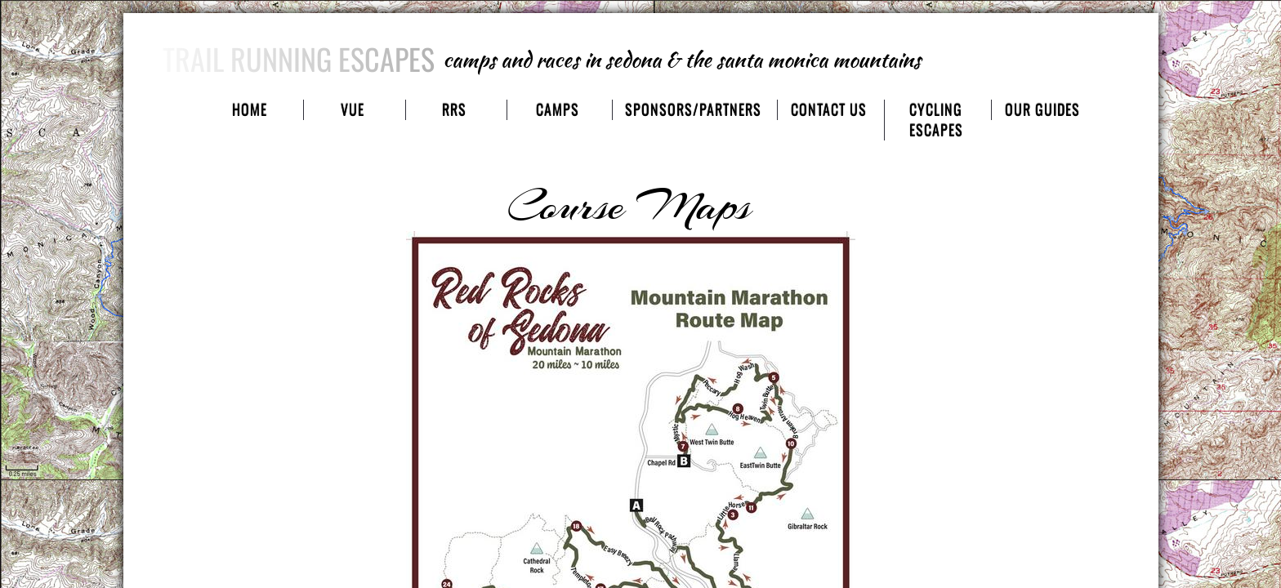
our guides (1042, 110)
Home (249, 110)
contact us (829, 110)
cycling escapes (936, 120)
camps (557, 110)
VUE (352, 110)
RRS (454, 110)
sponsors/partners (693, 110)
